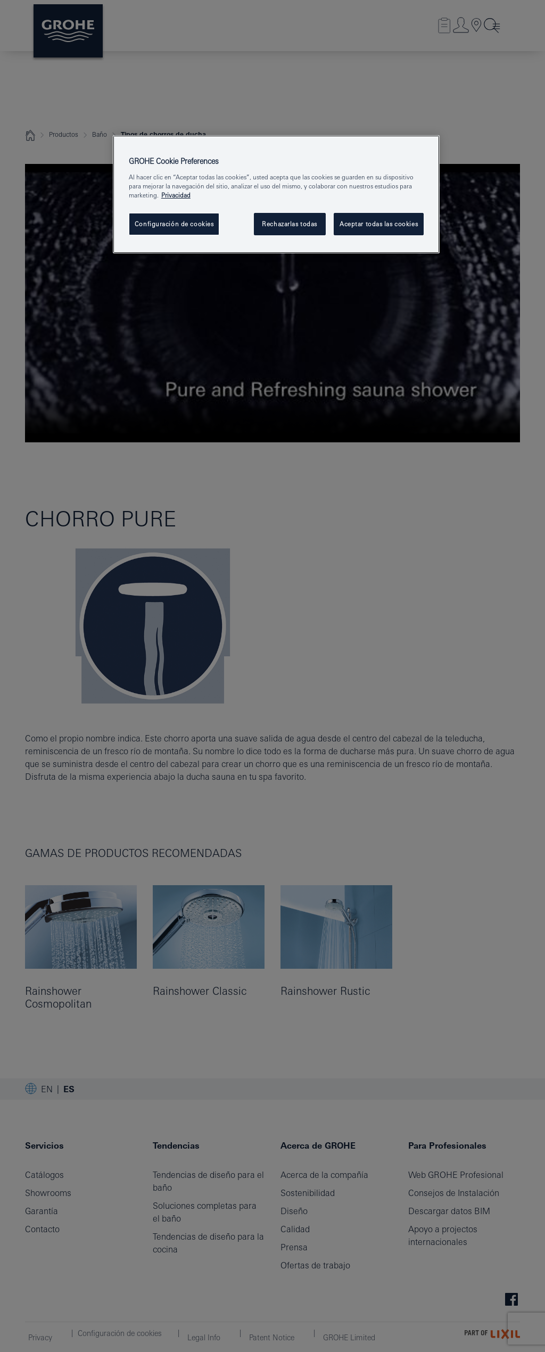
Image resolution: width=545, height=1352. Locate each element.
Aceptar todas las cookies (379, 223)
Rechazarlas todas (289, 223)
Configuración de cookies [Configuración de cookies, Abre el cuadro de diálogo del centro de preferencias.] (174, 223)
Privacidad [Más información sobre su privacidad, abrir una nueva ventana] (176, 195)
